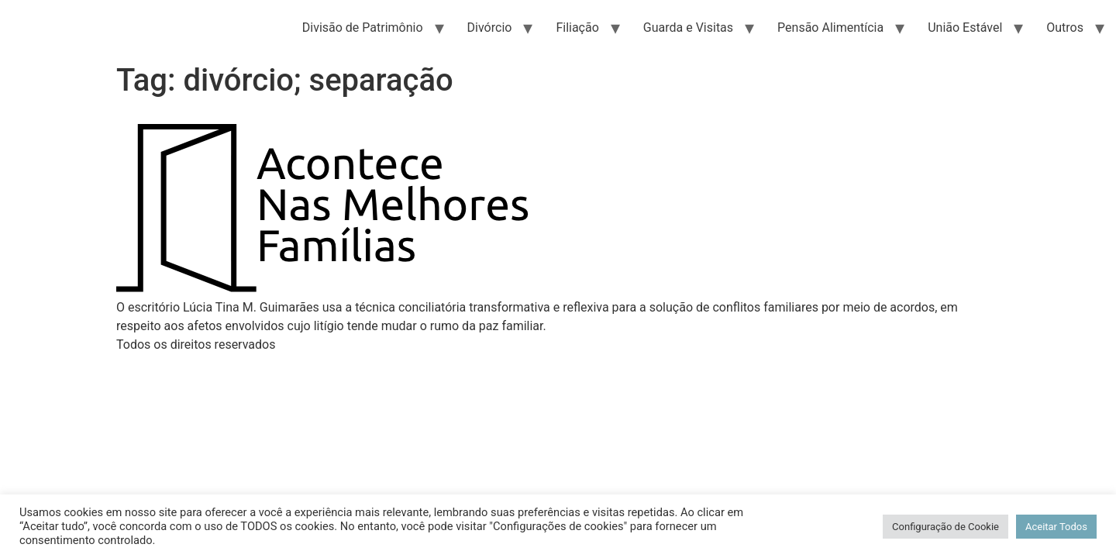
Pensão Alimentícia (830, 27)
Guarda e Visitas (688, 27)
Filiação (577, 27)
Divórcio (489, 27)
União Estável (965, 27)
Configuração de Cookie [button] (945, 526)
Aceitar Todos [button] (1056, 526)
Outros (1064, 27)
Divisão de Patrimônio (362, 27)
